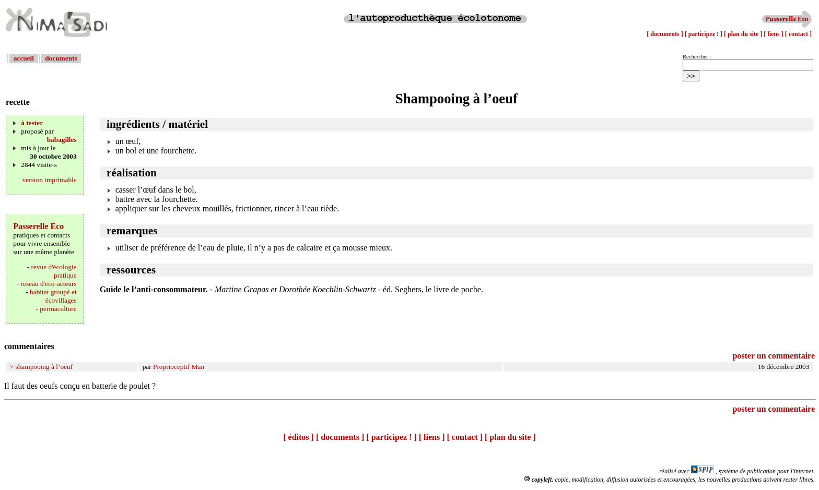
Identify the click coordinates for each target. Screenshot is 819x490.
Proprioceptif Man (178, 367)
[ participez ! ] (704, 34)
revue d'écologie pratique (54, 271)
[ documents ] (665, 34)
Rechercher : (697, 56)
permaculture (58, 309)
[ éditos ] (298, 437)
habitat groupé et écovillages (53, 296)
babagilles (62, 140)
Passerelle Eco (38, 226)
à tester (32, 123)
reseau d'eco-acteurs (49, 284)
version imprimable (49, 180)
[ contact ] (798, 34)
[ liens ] (774, 34)
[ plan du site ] (744, 34)
